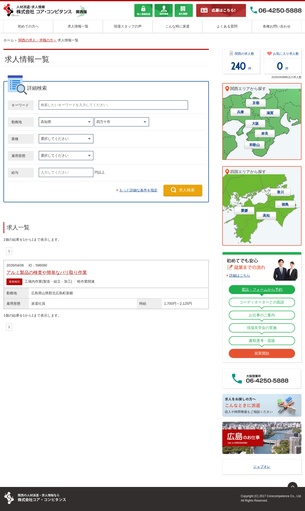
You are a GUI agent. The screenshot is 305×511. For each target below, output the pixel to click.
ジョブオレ (261, 467)
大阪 (255, 123)
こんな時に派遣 (177, 26)
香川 (280, 192)
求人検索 (187, 190)
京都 (255, 103)
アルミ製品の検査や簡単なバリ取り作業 (46, 272)
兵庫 (240, 112)
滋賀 (270, 113)
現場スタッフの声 (128, 26)
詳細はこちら (239, 275)
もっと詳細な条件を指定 (138, 190)
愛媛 (244, 210)
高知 (266, 215)
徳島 (285, 204)
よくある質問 (227, 26)
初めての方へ (28, 26)
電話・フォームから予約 (261, 289)
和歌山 (254, 145)
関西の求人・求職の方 (35, 40)
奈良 (264, 133)
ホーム (8, 40)
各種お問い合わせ (277, 26)
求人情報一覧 (78, 26)
